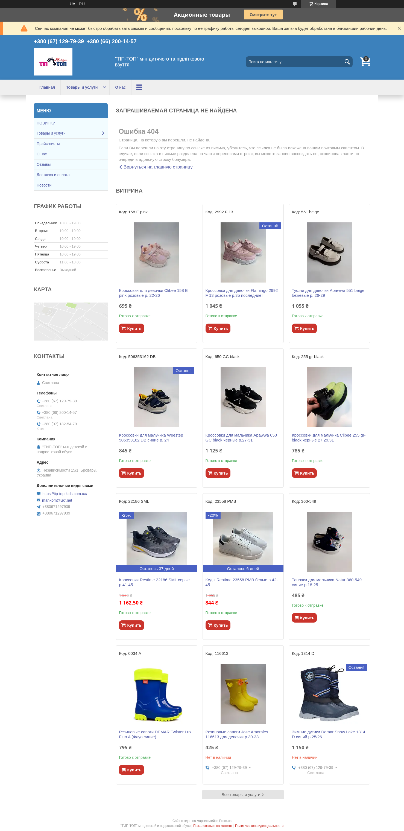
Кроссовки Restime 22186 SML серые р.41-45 (154, 582)
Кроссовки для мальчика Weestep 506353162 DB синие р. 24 (151, 437)
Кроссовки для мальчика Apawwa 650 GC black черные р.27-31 (241, 437)
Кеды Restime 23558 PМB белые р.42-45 (242, 582)
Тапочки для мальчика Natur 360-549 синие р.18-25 (327, 582)
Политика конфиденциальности (259, 826)
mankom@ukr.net (57, 500)
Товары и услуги (82, 87)
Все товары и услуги (241, 794)
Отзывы (44, 164)
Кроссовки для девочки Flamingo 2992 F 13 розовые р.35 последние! (242, 293)
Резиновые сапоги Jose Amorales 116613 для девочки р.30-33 (237, 734)
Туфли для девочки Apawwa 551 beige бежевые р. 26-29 (328, 293)
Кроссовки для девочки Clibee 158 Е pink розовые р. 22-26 (153, 293)
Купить (134, 328)
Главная (47, 87)
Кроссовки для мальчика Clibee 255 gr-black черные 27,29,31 (329, 437)
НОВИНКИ (46, 123)
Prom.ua (225, 821)
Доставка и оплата (53, 175)
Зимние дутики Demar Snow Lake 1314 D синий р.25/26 (328, 734)
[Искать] (347, 61)
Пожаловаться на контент (212, 826)
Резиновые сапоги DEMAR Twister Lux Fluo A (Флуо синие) (155, 734)
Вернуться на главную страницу (158, 167)
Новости (44, 185)
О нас (120, 87)
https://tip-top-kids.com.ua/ (64, 494)
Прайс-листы (48, 143)
